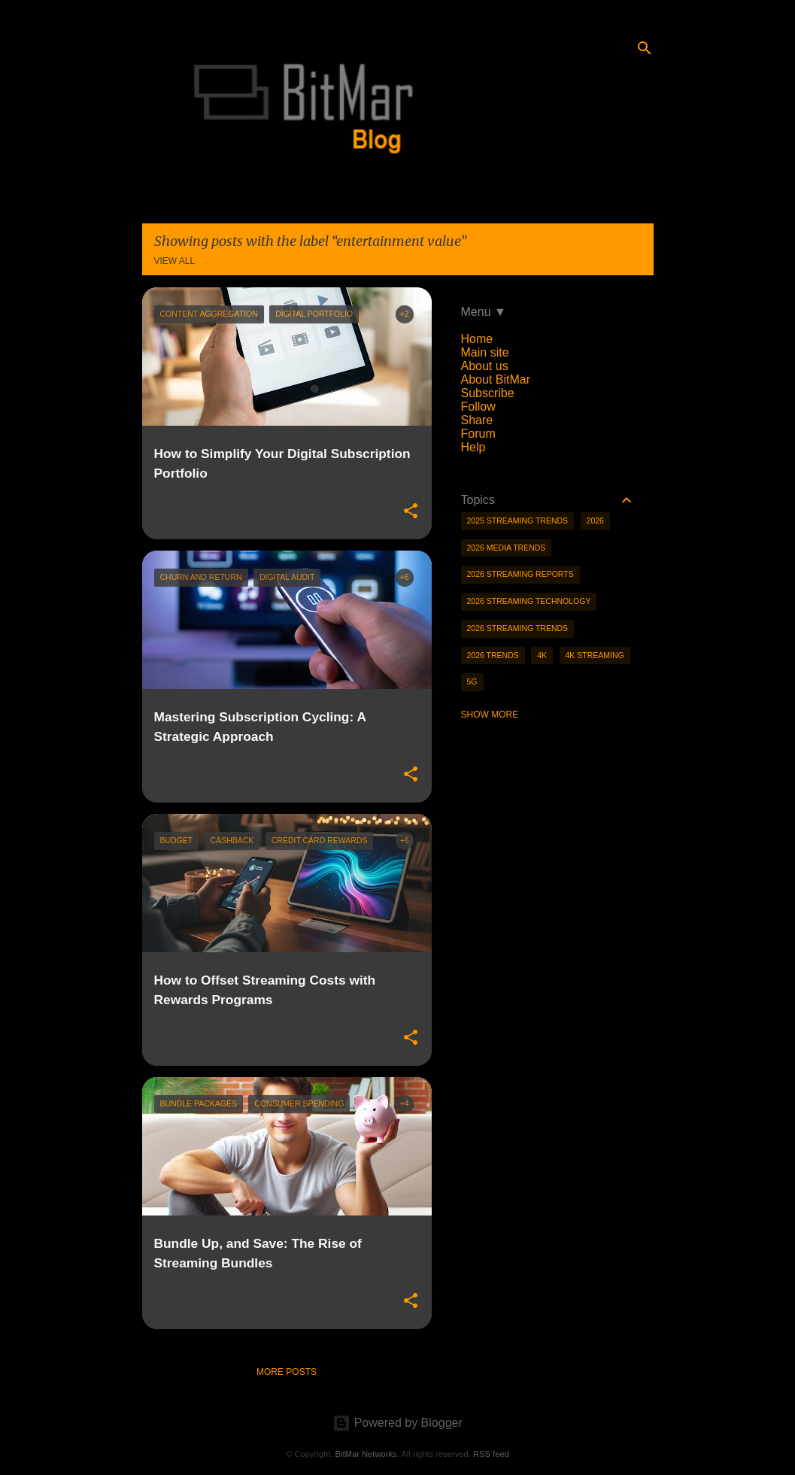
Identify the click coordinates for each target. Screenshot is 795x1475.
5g (472, 681)
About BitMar (495, 379)
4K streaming (595, 655)
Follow (478, 406)
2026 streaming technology (529, 600)
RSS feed (491, 1453)
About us (484, 366)
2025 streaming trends (518, 520)
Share (477, 420)
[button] (411, 511)
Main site (485, 352)
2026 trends (493, 655)
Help (473, 447)
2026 (595, 520)
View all (175, 261)
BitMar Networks (366, 1453)
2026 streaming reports (520, 573)
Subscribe (487, 393)
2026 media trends (506, 547)
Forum (478, 433)
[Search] (645, 48)
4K (542, 655)
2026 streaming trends (518, 628)
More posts (286, 1372)
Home (477, 338)
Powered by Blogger (397, 1422)
